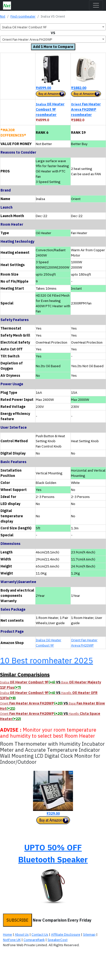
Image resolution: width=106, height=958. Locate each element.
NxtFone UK (12, 939)
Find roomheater (23, 16)
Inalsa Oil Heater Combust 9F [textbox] (24, 27)
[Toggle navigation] (96, 5)
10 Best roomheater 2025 (46, 660)
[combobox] (53, 26)
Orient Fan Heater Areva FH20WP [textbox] (27, 39)
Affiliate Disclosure (65, 934)
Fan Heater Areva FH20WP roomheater (86, 109)
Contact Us (40, 934)
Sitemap (89, 934)
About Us (22, 934)
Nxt (2, 16)
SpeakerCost (58, 939)
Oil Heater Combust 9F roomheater (50, 109)
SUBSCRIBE (17, 920)
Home (7, 934)
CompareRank (34, 939)
